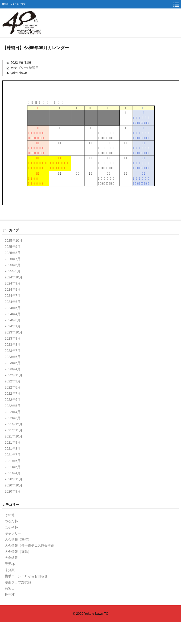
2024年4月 (13, 314)
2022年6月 (13, 399)
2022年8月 (13, 387)
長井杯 (10, 594)
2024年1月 (13, 326)
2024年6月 (13, 302)
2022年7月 (13, 393)
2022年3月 (13, 418)
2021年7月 (13, 455)
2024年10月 (13, 277)
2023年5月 (13, 363)
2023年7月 (13, 351)
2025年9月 (13, 247)
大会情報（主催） (18, 539)
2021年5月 (13, 467)
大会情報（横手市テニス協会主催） (31, 545)
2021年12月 (13, 424)
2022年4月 (13, 412)
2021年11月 (13, 430)
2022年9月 (13, 381)
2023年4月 (13, 369)
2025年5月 (13, 271)
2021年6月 (13, 461)
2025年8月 (13, 253)
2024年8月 (13, 289)
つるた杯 (11, 521)
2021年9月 (13, 442)
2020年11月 (13, 479)
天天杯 (10, 564)
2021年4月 (13, 473)
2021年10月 (13, 436)
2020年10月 (13, 485)
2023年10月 (13, 332)
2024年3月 (13, 320)
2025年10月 (13, 240)
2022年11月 (13, 375)
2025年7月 (13, 259)
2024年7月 (13, 295)
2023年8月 (13, 344)
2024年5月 (13, 308)
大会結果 (11, 558)
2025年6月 (13, 265)
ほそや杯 (11, 527)
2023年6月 (13, 357)
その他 (10, 515)
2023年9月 (13, 338)
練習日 (34, 68)
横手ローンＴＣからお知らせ (26, 576)
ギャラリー (13, 533)
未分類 (10, 570)
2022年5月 (13, 406)
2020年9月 (13, 491)
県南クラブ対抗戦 (18, 582)
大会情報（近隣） (18, 552)
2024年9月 (13, 283)
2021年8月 (13, 448)
